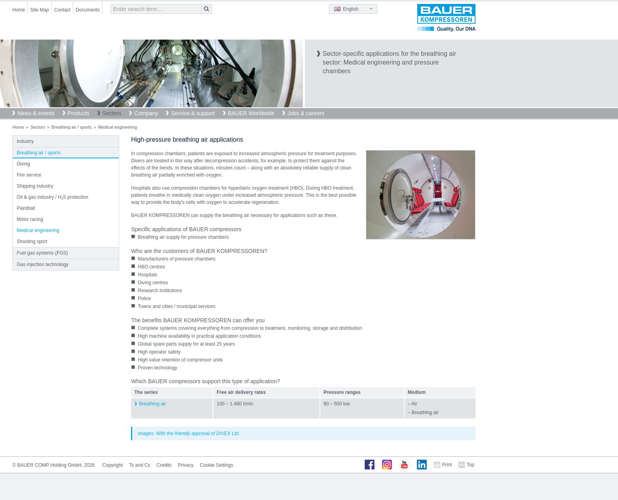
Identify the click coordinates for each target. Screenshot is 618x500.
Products (78, 113)
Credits (163, 465)
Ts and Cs (139, 465)
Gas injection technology (42, 264)
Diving (23, 164)
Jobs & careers (305, 113)
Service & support (193, 113)
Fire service (29, 175)
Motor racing (30, 219)
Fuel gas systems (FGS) (42, 253)
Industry (25, 141)
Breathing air (152, 404)
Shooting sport (32, 241)
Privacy (185, 465)
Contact (62, 10)
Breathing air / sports (71, 127)
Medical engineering (38, 230)
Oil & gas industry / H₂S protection (52, 197)
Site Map (39, 10)
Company (146, 113)
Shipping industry (35, 186)
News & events (35, 113)
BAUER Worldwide (251, 113)
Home (18, 10)
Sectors (112, 113)
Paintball (26, 208)
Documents (88, 10)
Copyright (113, 465)
